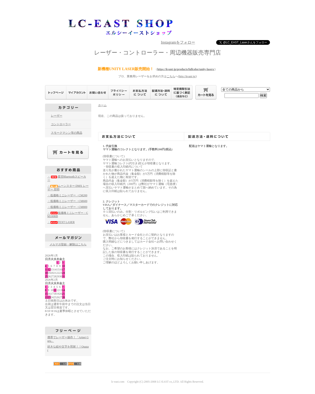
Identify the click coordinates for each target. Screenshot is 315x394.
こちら (171, 76)
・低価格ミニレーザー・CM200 (67, 195)
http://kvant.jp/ (187, 76)
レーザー (56, 115)
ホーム (102, 105)
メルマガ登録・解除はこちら (68, 244)
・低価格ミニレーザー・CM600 (67, 201)
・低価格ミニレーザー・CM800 (67, 207)
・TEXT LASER (61, 222)
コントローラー (61, 124)
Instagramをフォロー (178, 42)
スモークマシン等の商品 (66, 132)
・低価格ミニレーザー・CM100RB (67, 214)
